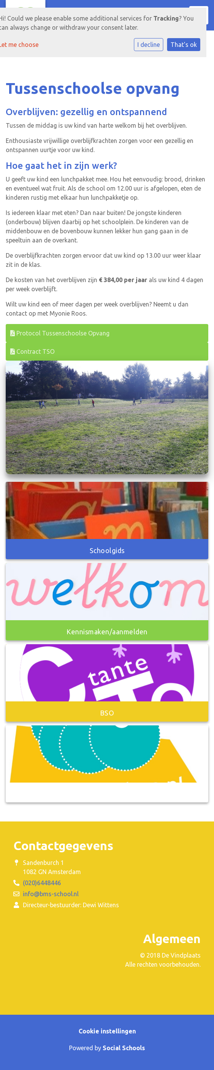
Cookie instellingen (107, 1031)
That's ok (184, 44)
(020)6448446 (42, 882)
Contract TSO (32, 351)
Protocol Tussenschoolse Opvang (59, 333)
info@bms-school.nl (51, 893)
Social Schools (124, 1047)
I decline (148, 44)
